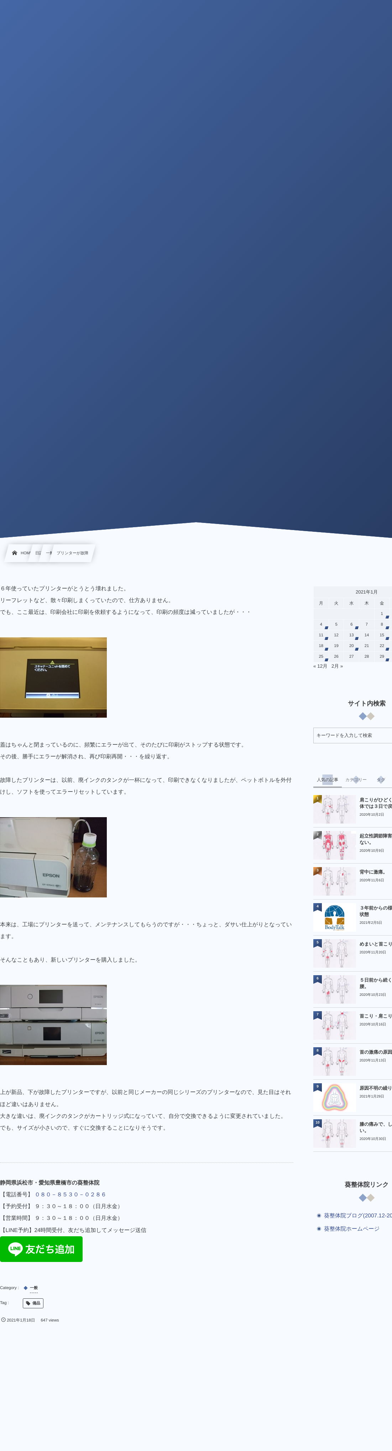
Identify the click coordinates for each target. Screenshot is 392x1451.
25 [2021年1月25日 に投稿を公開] (321, 657)
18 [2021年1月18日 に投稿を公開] (321, 646)
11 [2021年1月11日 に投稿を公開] (321, 635)
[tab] (327, 780)
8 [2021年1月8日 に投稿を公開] (382, 624)
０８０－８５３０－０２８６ (70, 1195)
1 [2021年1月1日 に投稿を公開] (382, 614)
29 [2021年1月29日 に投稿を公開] (382, 657)
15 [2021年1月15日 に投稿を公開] (382, 635)
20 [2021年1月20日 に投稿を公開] (351, 646)
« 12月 (320, 666)
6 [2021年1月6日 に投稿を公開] (351, 624)
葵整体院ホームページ (352, 1229)
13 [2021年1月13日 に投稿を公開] (351, 635)
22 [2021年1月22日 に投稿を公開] (382, 646)
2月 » (337, 666)
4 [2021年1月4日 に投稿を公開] (321, 624)
